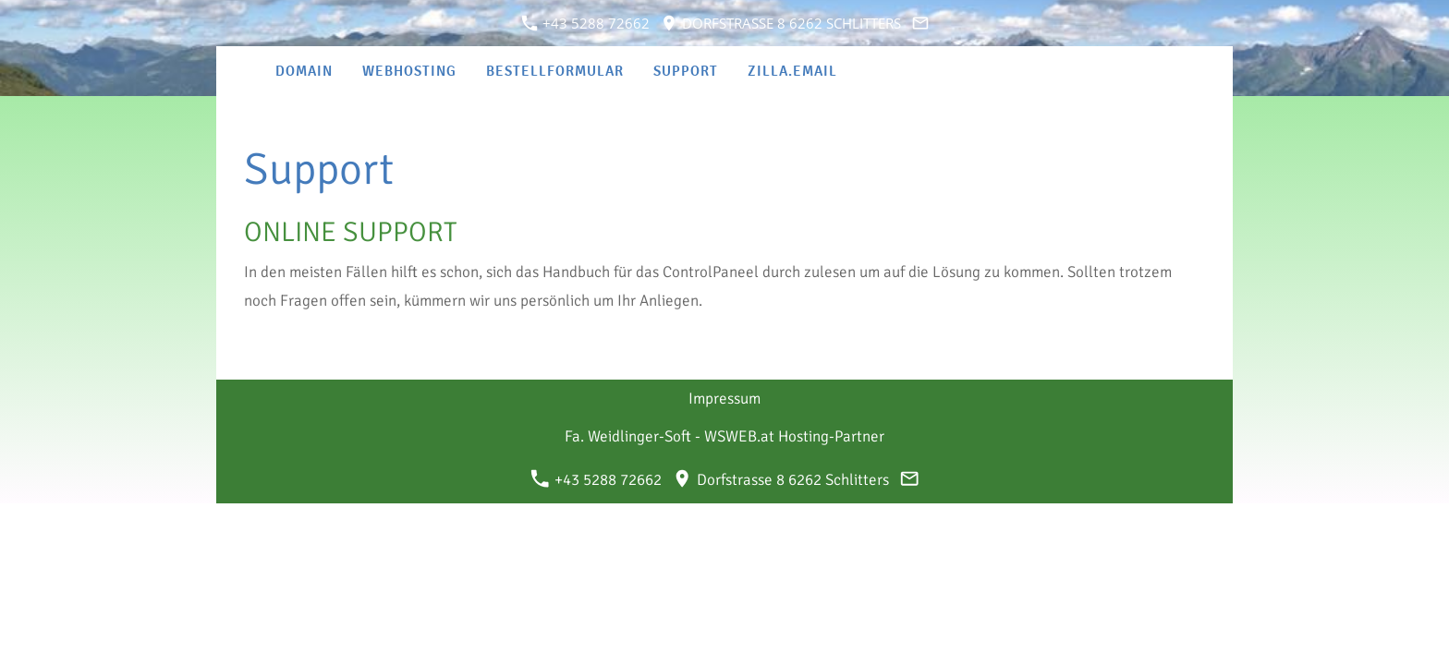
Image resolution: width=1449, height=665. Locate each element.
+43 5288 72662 (586, 23)
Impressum (724, 398)
